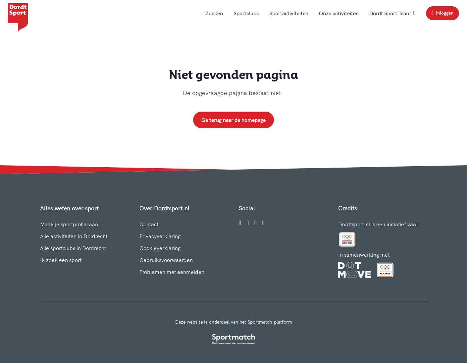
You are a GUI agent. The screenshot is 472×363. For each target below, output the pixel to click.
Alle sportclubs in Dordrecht (73, 248)
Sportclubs (246, 13)
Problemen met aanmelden (171, 272)
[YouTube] (263, 223)
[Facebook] (240, 223)
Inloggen (442, 13)
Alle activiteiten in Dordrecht (73, 236)
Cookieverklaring (160, 248)
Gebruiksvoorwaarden (166, 260)
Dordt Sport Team (392, 13)
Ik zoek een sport (60, 260)
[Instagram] (247, 223)
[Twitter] (255, 223)
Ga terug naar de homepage (233, 120)
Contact (148, 224)
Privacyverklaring (160, 236)
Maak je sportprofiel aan (69, 224)
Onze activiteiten (339, 13)
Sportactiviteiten (288, 13)
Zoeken (214, 13)
